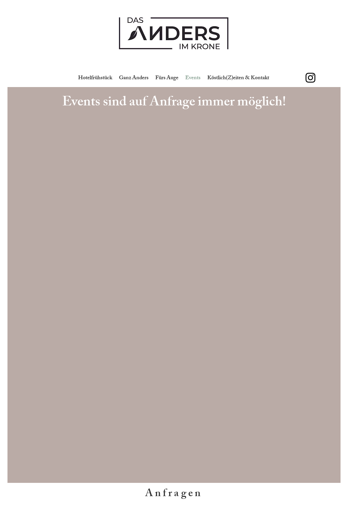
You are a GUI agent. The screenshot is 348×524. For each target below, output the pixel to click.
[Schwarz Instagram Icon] (310, 77)
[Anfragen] (174, 494)
